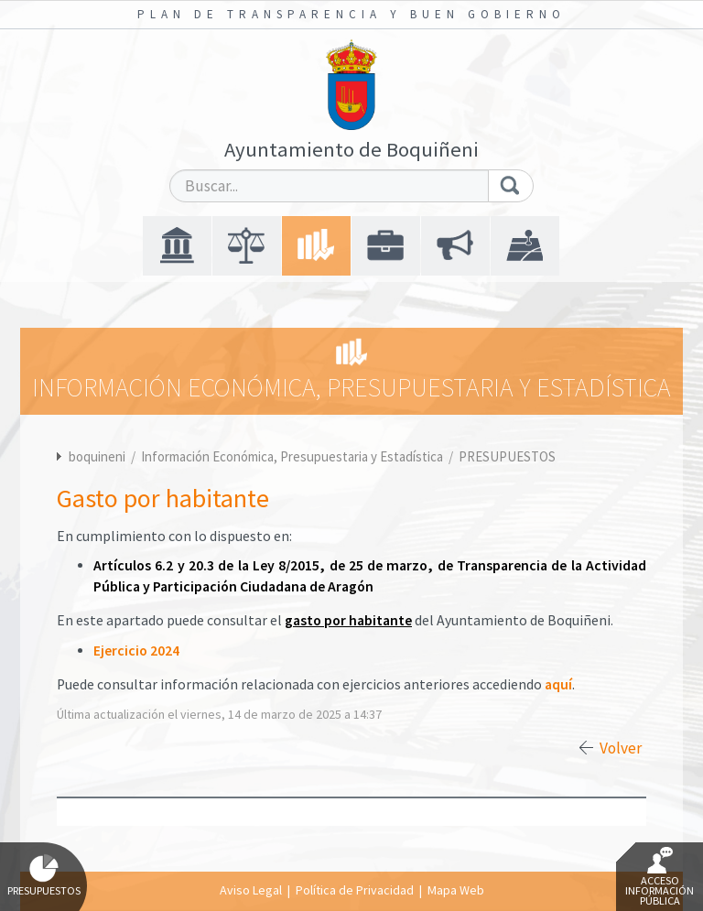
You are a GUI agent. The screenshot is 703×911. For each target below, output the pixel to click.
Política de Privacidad (355, 890)
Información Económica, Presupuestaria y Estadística (293, 456)
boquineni (97, 456)
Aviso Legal (251, 890)
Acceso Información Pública (659, 877)
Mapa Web (455, 890)
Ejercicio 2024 (136, 650)
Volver (621, 748)
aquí (558, 684)
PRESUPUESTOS (507, 456)
